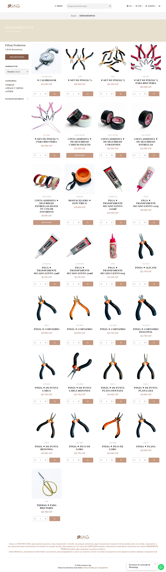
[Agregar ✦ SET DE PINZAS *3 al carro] (87, 93)
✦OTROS (9, 91)
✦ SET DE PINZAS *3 (80, 80)
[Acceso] (151, 6)
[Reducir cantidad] (35, 94)
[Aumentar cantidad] (45, 94)
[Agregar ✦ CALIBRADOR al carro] (54, 93)
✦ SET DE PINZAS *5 (113, 80)
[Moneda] (139, 6)
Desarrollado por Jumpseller (95, 568)
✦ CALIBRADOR (46, 80)
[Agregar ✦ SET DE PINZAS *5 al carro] (120, 93)
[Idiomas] (130, 6)
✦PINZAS (9, 85)
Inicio (73, 16)
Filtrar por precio (17, 99)
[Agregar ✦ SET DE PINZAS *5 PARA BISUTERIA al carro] (154, 93)
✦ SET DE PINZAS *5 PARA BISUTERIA (146, 81)
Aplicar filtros (17, 57)
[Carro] (159, 6)
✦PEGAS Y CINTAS (14, 88)
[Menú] (58, 6)
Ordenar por (11, 66)
